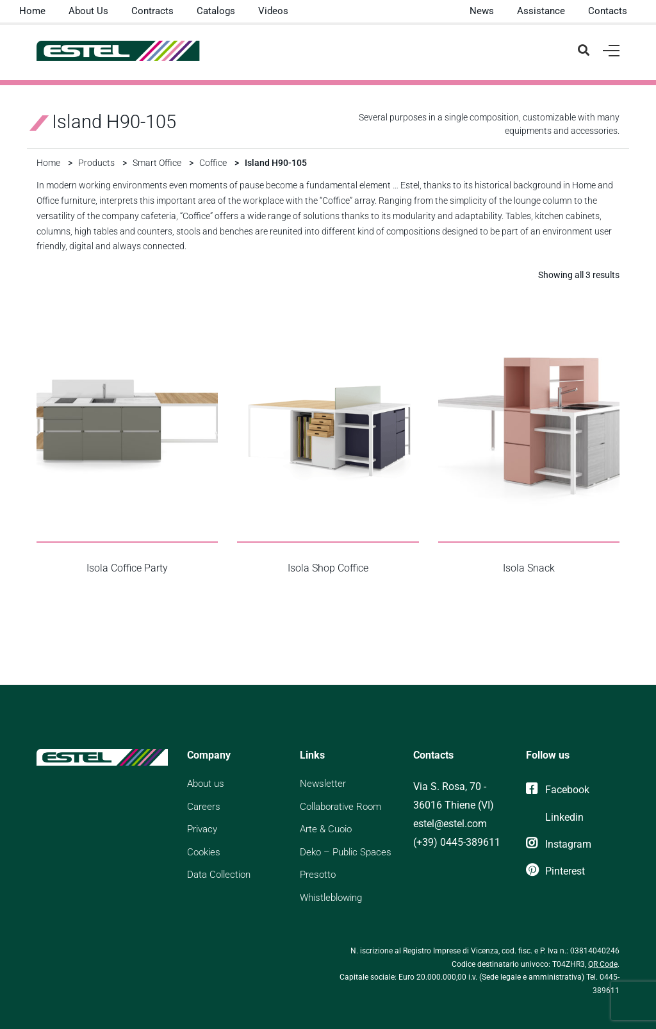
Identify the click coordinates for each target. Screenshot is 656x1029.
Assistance (541, 11)
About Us (88, 11)
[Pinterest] (555, 871)
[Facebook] (557, 790)
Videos (273, 11)
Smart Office (157, 163)
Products (96, 163)
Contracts (152, 11)
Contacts (607, 11)
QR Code (603, 964)
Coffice (213, 163)
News (482, 11)
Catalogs (216, 11)
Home (32, 11)
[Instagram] (558, 844)
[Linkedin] (555, 817)
